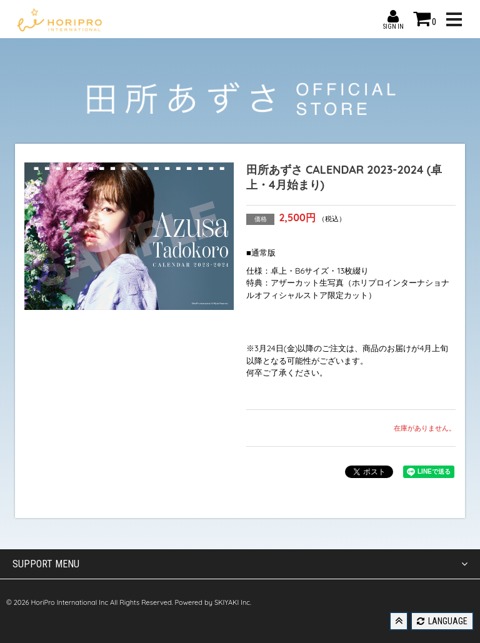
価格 (260, 219)
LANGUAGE (442, 621)
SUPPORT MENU (240, 564)
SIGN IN (393, 16)
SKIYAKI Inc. (232, 602)
